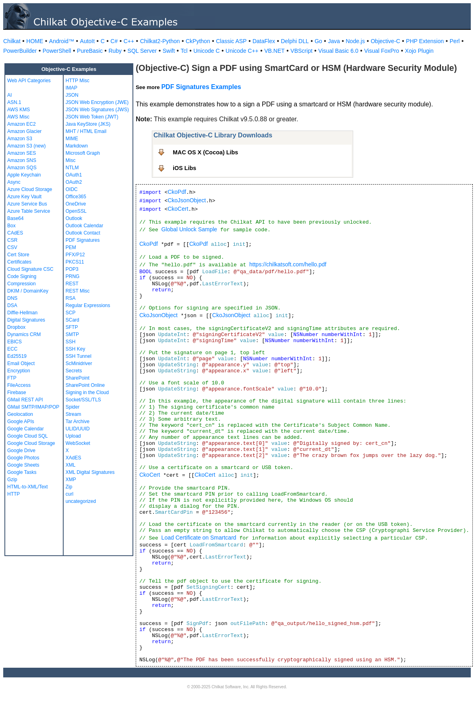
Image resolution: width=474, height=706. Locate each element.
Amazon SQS (22, 167)
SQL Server (142, 51)
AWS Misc (18, 117)
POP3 (72, 269)
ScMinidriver (79, 363)
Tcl (184, 51)
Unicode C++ (242, 51)
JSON (72, 95)
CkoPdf (177, 192)
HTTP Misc (77, 80)
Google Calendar (25, 429)
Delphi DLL (294, 41)
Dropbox (16, 327)
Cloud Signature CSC (30, 269)
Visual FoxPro (381, 51)
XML (71, 465)
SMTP (72, 334)
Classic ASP (231, 41)
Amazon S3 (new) (26, 146)
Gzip (12, 479)
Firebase (16, 392)
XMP (71, 479)
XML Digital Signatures (90, 472)
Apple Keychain (24, 175)
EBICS (14, 342)
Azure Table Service (28, 211)
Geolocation (20, 414)
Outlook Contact (83, 233)
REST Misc (78, 291)
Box (11, 225)
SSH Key (75, 349)
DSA (12, 305)
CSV (12, 247)
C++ (129, 41)
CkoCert (178, 209)
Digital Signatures (26, 320)
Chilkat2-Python (160, 41)
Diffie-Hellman (22, 313)
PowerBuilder (20, 51)
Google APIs (20, 421)
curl (69, 494)
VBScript (301, 51)
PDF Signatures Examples (201, 86)
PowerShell (57, 51)
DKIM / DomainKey (27, 291)
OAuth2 (74, 182)
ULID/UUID (78, 429)
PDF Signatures (83, 240)
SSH (71, 342)
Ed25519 (17, 356)
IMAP (71, 88)
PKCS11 (75, 262)
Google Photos (23, 458)
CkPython (198, 41)
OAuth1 (74, 175)
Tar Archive (77, 421)
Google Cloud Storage (31, 443)
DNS (12, 298)
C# (114, 41)
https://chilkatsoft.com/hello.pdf (287, 264)
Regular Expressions (88, 305)
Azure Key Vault (24, 196)
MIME (72, 138)
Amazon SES (21, 153)
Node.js (355, 41)
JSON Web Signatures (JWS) (97, 109)
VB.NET (274, 51)
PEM (71, 247)
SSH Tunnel (78, 356)
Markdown (77, 146)
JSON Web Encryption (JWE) (97, 102)
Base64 (15, 218)
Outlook (74, 218)
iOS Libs (184, 168)
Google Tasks (22, 472)
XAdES (73, 458)
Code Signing (21, 276)
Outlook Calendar (84, 225)
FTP (12, 378)
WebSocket (78, 443)
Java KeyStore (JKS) (88, 124)
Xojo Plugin (419, 51)
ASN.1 (14, 102)
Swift (169, 51)
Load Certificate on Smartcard (198, 537)
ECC (12, 349)
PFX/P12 (75, 254)
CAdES (15, 233)
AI (9, 95)
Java (334, 41)
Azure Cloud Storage (29, 189)
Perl (455, 41)
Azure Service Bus (27, 204)
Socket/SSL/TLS (83, 400)
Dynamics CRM (24, 334)
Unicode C (206, 51)
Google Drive (21, 450)
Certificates (19, 262)
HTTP (13, 494)
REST (72, 284)
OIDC (72, 189)
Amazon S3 (19, 138)
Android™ (61, 41)
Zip (69, 487)
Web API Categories (29, 80)
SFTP (72, 327)
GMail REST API (25, 400)
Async (14, 182)
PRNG (73, 276)
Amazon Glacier (24, 131)
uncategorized (81, 501)
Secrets (74, 371)
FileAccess (19, 385)
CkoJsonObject (187, 200)
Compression (21, 284)
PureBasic (90, 51)
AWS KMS (18, 109)
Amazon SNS (21, 160)
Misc (71, 160)
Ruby (115, 51)
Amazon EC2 (21, 124)
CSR (12, 240)
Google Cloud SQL (27, 436)
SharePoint (77, 378)
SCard (72, 320)
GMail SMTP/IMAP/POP (33, 407)
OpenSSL (76, 211)
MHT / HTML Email (86, 131)
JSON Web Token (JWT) (92, 117)
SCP (71, 313)
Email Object (21, 363)
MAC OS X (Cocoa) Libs (205, 152)
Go (318, 41)
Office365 (76, 196)
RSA (71, 298)
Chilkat (12, 41)
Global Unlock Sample (189, 229)
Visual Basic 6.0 (338, 51)
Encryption (18, 371)
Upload (73, 436)
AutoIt (87, 41)
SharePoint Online (85, 385)
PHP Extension (425, 41)
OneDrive (76, 204)
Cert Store (18, 254)
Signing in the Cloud (87, 392)
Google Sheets (23, 465)
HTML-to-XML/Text (27, 487)
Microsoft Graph (83, 153)
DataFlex (264, 41)
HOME (34, 41)
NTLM (72, 167)
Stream (73, 414)
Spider (73, 407)
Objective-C (385, 41)
